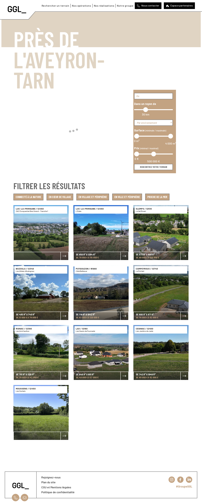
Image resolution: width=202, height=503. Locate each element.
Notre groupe (125, 5)
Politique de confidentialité (57, 492)
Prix (146, 148)
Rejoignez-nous (51, 477)
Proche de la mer (157, 197)
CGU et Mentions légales (56, 487)
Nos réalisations (104, 5)
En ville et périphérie (127, 197)
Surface (150, 130)
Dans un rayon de (145, 104)
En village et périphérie (93, 197)
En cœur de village (60, 197)
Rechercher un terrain (55, 5)
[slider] (145, 109)
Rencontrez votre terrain (153, 167)
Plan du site (48, 482)
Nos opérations (81, 5)
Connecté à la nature (28, 197)
